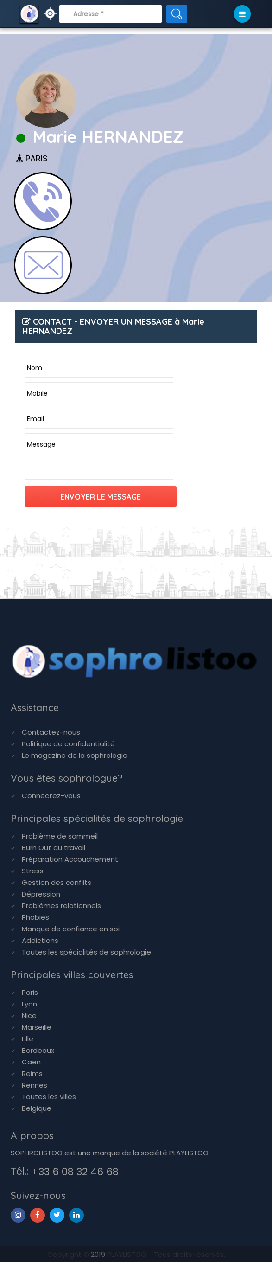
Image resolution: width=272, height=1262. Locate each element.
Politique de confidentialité (68, 744)
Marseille (36, 1027)
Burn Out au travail (53, 847)
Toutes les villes (49, 1097)
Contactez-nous (51, 732)
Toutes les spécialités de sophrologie (86, 952)
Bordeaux (38, 1050)
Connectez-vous (51, 796)
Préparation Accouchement (70, 859)
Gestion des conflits (56, 882)
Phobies (35, 917)
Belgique (36, 1108)
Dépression (41, 894)
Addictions (40, 940)
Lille (27, 1039)
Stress (33, 871)
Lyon (29, 1004)
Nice (29, 1015)
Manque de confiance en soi (71, 929)
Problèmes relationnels (61, 905)
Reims (32, 1073)
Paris (30, 992)
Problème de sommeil (60, 836)
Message (41, 444)
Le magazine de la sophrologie (74, 755)
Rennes (34, 1085)
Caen (31, 1062)
